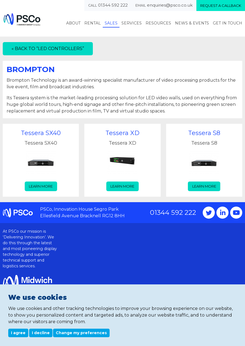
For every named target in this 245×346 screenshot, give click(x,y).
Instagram (222, 213)
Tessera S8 (204, 133)
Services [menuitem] (131, 23)
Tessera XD (122, 133)
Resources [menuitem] (158, 23)
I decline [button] (41, 332)
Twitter (209, 213)
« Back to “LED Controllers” (48, 48)
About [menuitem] (73, 23)
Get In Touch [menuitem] (227, 23)
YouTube (236, 213)
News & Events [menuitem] (192, 23)
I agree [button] (18, 332)
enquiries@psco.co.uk (170, 5)
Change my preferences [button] (81, 332)
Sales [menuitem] (111, 23)
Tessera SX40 (41, 133)
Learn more (41, 186)
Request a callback (220, 5)
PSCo (22, 19)
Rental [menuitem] (92, 23)
